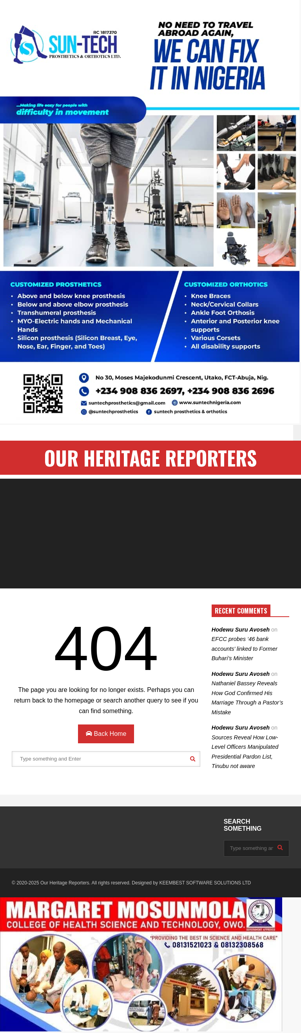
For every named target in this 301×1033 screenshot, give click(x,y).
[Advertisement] (150, 533)
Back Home (106, 733)
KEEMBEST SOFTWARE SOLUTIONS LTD (205, 883)
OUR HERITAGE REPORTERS (150, 457)
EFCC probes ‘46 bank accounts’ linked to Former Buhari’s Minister (244, 648)
